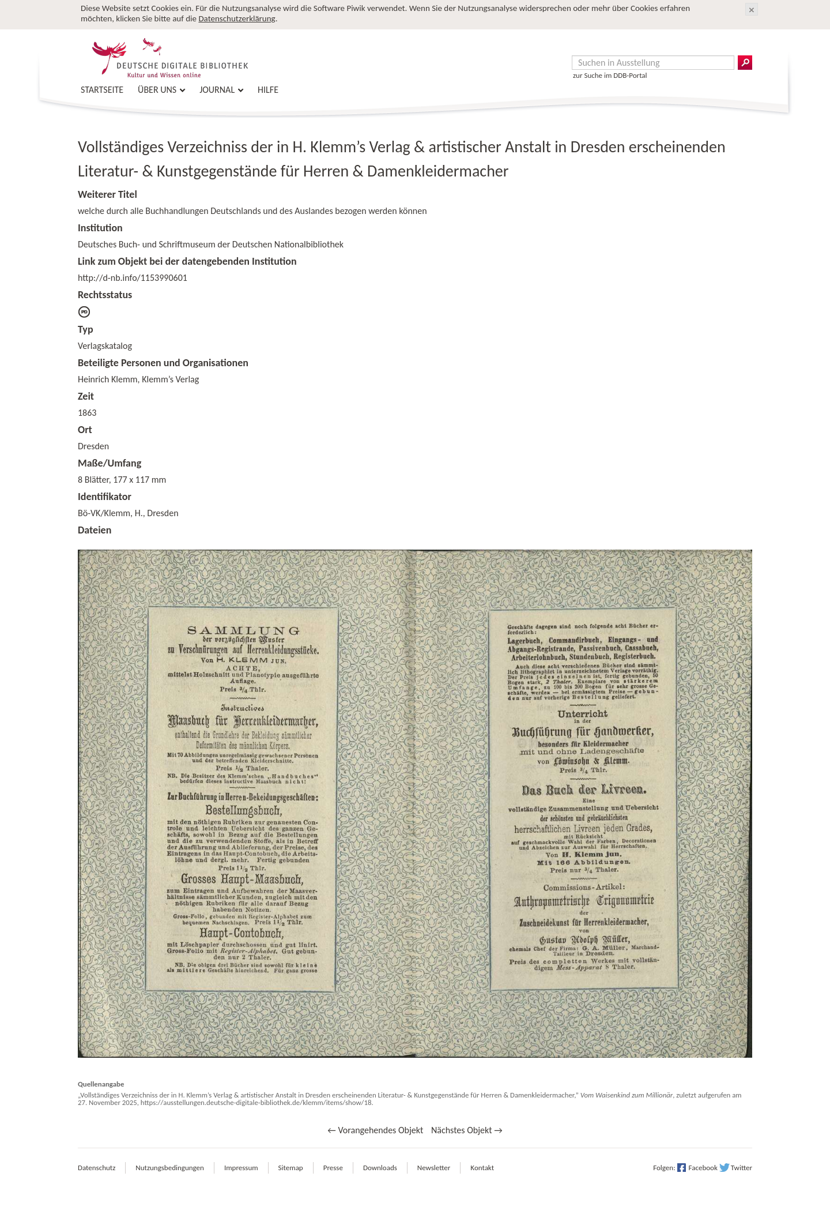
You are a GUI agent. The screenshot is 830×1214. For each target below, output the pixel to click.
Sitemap (290, 1167)
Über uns (157, 89)
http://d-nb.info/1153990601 (132, 277)
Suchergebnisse (745, 62)
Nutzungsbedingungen (169, 1167)
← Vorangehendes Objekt (375, 1130)
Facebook (703, 1167)
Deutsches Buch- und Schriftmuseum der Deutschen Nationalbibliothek (211, 244)
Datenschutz (96, 1167)
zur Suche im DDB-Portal (610, 75)
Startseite (102, 89)
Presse (333, 1167)
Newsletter (434, 1167)
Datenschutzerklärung (236, 18)
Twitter (741, 1167)
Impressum (241, 1167)
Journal (217, 89)
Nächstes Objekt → (467, 1130)
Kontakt (482, 1167)
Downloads (380, 1167)
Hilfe (268, 89)
